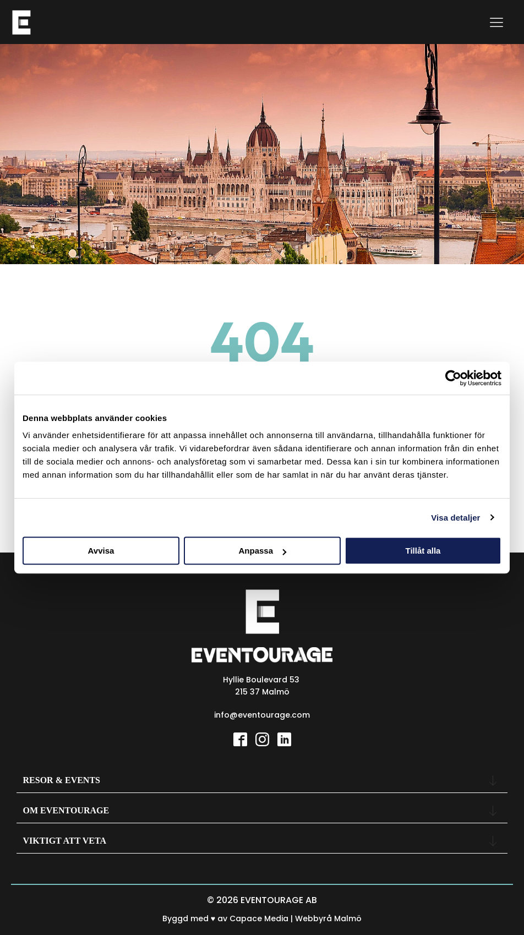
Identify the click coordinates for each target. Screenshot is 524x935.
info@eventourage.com (262, 714)
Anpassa (262, 550)
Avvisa (101, 550)
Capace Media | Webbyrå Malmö (296, 918)
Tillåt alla (423, 550)
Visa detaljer (455, 517)
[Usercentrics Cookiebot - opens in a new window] (453, 378)
